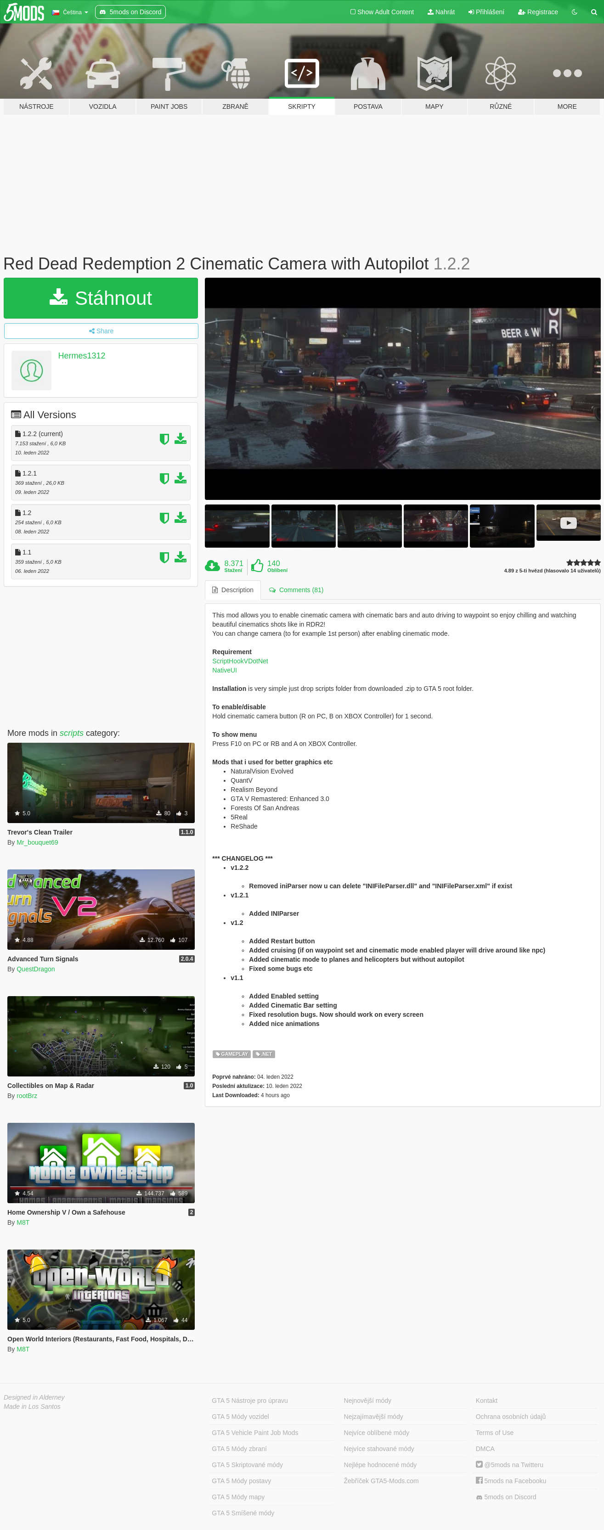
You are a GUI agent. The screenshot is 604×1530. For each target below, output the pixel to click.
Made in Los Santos (32, 1406)
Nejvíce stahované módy (379, 1448)
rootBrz (27, 1095)
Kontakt (486, 1400)
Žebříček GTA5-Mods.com (381, 1481)
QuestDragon (36, 969)
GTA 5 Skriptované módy (247, 1464)
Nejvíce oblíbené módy (376, 1432)
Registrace (538, 12)
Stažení (234, 570)
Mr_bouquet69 (37, 842)
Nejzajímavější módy (373, 1416)
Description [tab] (233, 590)
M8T (23, 1222)
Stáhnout (101, 298)
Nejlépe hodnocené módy (380, 1464)
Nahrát (441, 12)
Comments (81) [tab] (296, 590)
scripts (72, 733)
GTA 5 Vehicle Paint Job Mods (255, 1432)
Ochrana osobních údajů (511, 1416)
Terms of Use (495, 1432)
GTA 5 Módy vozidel (240, 1416)
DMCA (485, 1448)
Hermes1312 (82, 355)
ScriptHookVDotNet (240, 661)
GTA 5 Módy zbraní (239, 1448)
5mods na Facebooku (511, 1481)
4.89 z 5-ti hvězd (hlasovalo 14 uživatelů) (552, 570)
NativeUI (224, 670)
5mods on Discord (506, 1497)
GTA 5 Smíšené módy (243, 1513)
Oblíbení (277, 570)
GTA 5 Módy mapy (238, 1497)
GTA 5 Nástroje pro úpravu (250, 1400)
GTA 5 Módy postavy (241, 1481)
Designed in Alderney (34, 1397)
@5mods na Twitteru (509, 1465)
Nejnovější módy (368, 1400)
